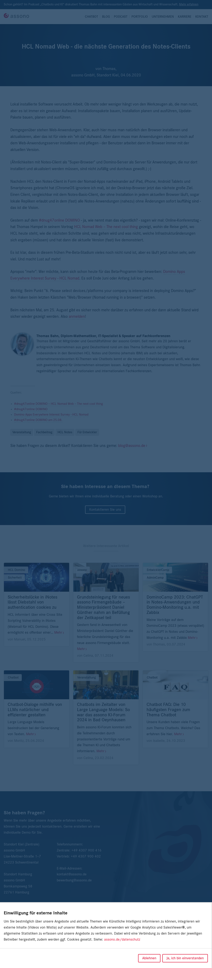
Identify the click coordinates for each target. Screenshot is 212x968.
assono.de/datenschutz (122, 939)
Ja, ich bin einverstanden (185, 958)
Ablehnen (149, 958)
